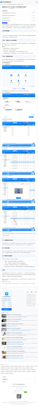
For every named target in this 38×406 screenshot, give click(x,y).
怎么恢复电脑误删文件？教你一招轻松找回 (15, 330)
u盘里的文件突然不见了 (20, 353)
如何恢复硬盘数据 (3, 371)
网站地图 (21, 404)
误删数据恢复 (4, 300)
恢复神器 (6, 298)
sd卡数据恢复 (2, 369)
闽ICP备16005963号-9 (26, 401)
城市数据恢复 (11, 373)
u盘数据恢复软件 (7, 369)
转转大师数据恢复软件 (11, 8)
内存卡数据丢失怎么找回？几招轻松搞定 (21, 335)
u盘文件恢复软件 (29, 369)
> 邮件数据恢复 (10, 305)
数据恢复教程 (7, 4)
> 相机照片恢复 (3, 302)
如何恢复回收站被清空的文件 (9, 371)
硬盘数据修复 (15, 366)
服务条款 (14, 404)
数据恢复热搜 (15, 371)
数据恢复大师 (11, 366)
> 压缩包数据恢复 (9, 306)
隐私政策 (17, 404)
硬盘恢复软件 (32, 366)
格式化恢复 (20, 369)
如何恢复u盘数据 (12, 369)
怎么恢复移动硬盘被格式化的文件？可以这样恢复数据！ (28, 283)
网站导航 (24, 404)
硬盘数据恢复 (5, 299)
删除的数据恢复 (7, 366)
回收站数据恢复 (3, 366)
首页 (4, 4)
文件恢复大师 (23, 366)
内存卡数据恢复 (9, 300)
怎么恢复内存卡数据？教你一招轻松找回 (24, 330)
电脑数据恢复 (19, 371)
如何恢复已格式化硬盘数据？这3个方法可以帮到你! (11, 283)
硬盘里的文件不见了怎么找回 (6, 281)
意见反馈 (19, 404)
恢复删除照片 (24, 369)
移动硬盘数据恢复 (28, 371)
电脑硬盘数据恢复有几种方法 (20, 344)
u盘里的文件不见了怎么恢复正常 (13, 353)
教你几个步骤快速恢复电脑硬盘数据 (14, 321)
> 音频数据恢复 (3, 305)
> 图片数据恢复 (10, 302)
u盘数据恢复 (19, 366)
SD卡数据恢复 (2, 373)
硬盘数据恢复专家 (34, 369)
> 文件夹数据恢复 (4, 306)
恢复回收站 (35, 366)
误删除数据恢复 (17, 369)
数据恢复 (9, 56)
